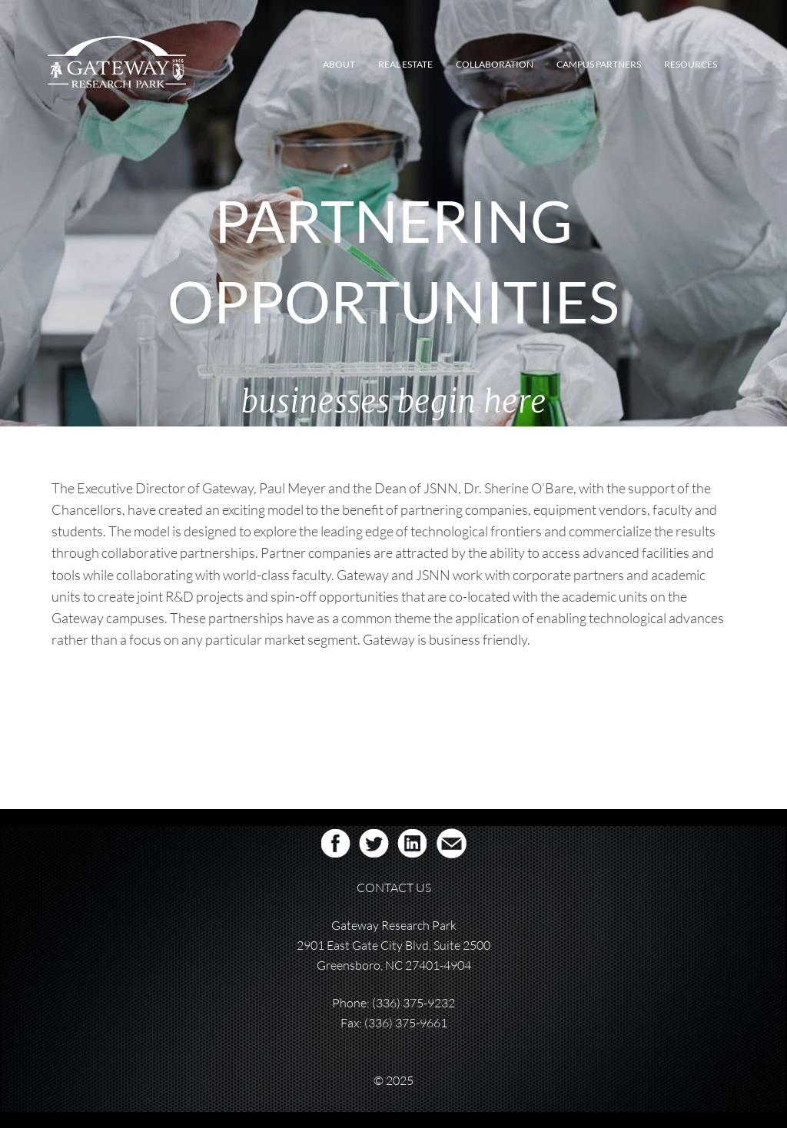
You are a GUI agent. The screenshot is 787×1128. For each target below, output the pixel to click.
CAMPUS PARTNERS (598, 64)
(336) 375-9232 (413, 1002)
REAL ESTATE (405, 64)
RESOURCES (690, 64)
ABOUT (339, 64)
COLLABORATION (494, 64)
